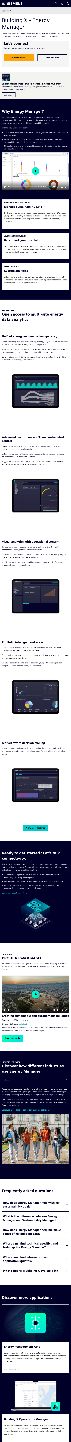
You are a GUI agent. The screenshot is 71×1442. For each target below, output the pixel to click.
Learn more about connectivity (15, 893)
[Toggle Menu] (3, 3)
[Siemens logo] (14, 3)
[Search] (56, 3)
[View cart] (61, 3)
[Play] (5, 187)
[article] (35, 214)
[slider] (22, 187)
